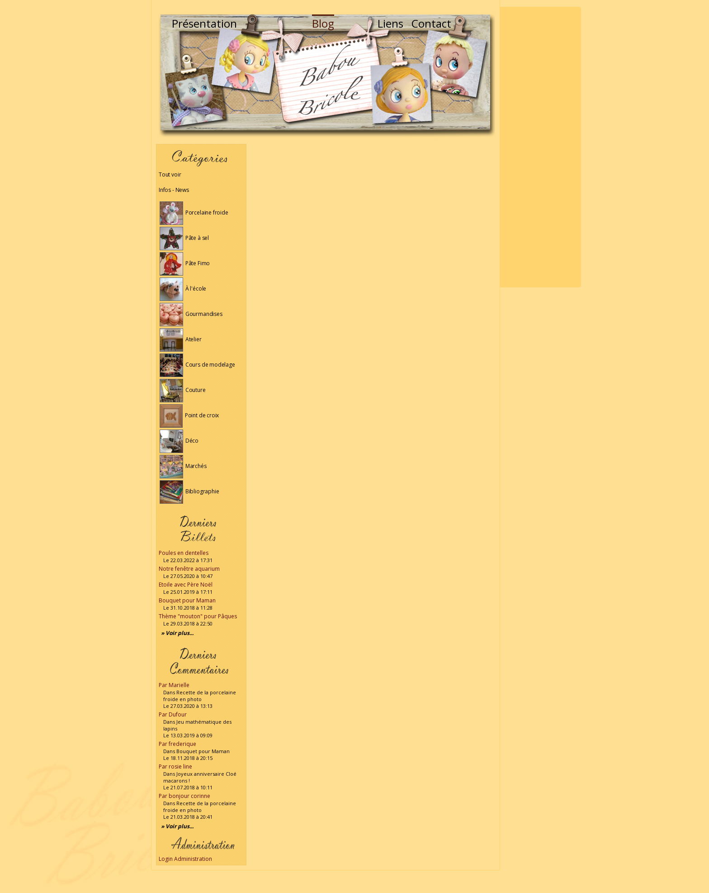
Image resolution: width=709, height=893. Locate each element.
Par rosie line (175, 766)
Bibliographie (189, 491)
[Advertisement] (540, 147)
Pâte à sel (184, 238)
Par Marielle (174, 685)
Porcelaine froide (194, 212)
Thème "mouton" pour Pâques (198, 616)
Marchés (183, 466)
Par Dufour (173, 714)
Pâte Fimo (185, 263)
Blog (323, 23)
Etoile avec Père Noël (186, 584)
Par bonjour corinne (184, 796)
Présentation (204, 23)
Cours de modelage (197, 364)
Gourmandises (191, 314)
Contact (431, 23)
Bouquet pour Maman (187, 600)
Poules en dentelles (183, 553)
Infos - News (174, 190)
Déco (179, 440)
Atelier (181, 339)
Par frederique (177, 744)
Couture (183, 390)
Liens (390, 23)
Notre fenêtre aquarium (189, 569)
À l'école (183, 288)
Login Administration (185, 859)
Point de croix (189, 415)
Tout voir (170, 174)
